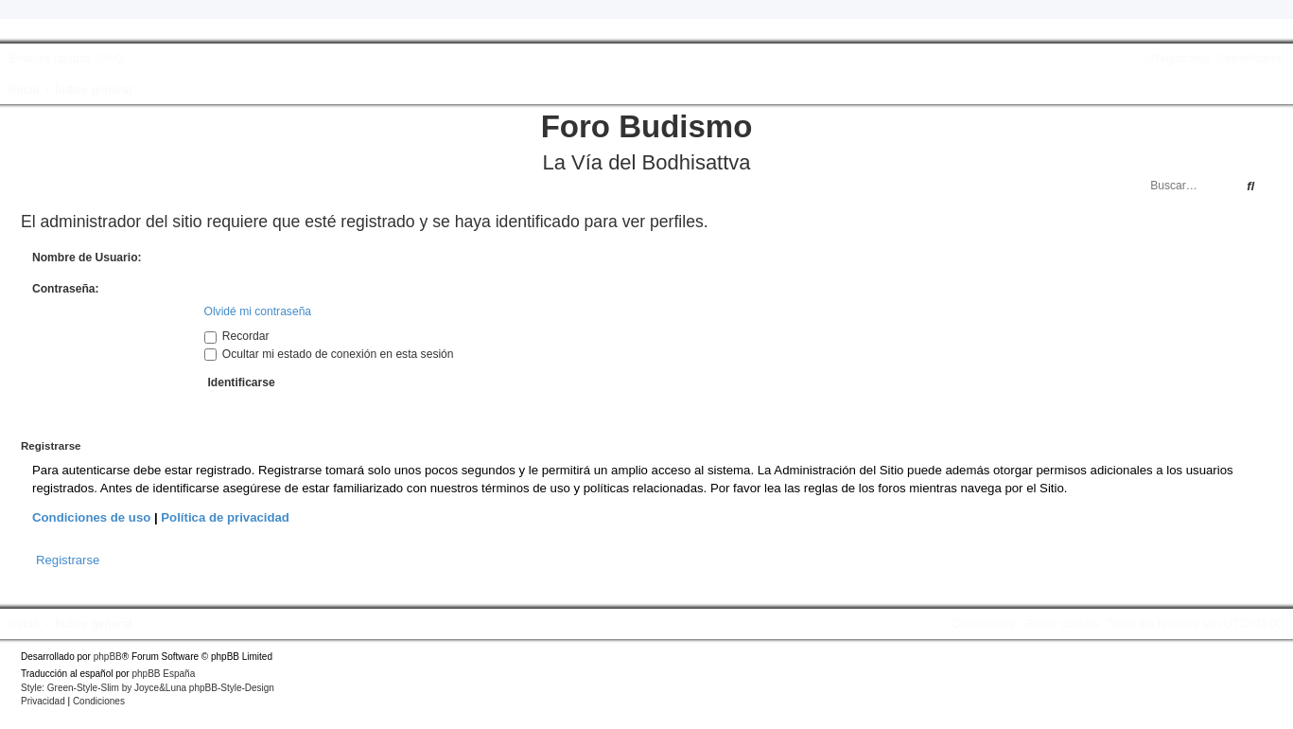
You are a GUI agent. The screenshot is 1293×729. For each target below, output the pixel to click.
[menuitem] (109, 58)
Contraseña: (65, 288)
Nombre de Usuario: (87, 257)
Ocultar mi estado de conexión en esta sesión (329, 354)
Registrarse (67, 560)
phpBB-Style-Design (231, 688)
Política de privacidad (225, 517)
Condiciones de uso (91, 517)
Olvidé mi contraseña (258, 311)
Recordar (237, 336)
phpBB (108, 656)
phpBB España (163, 673)
